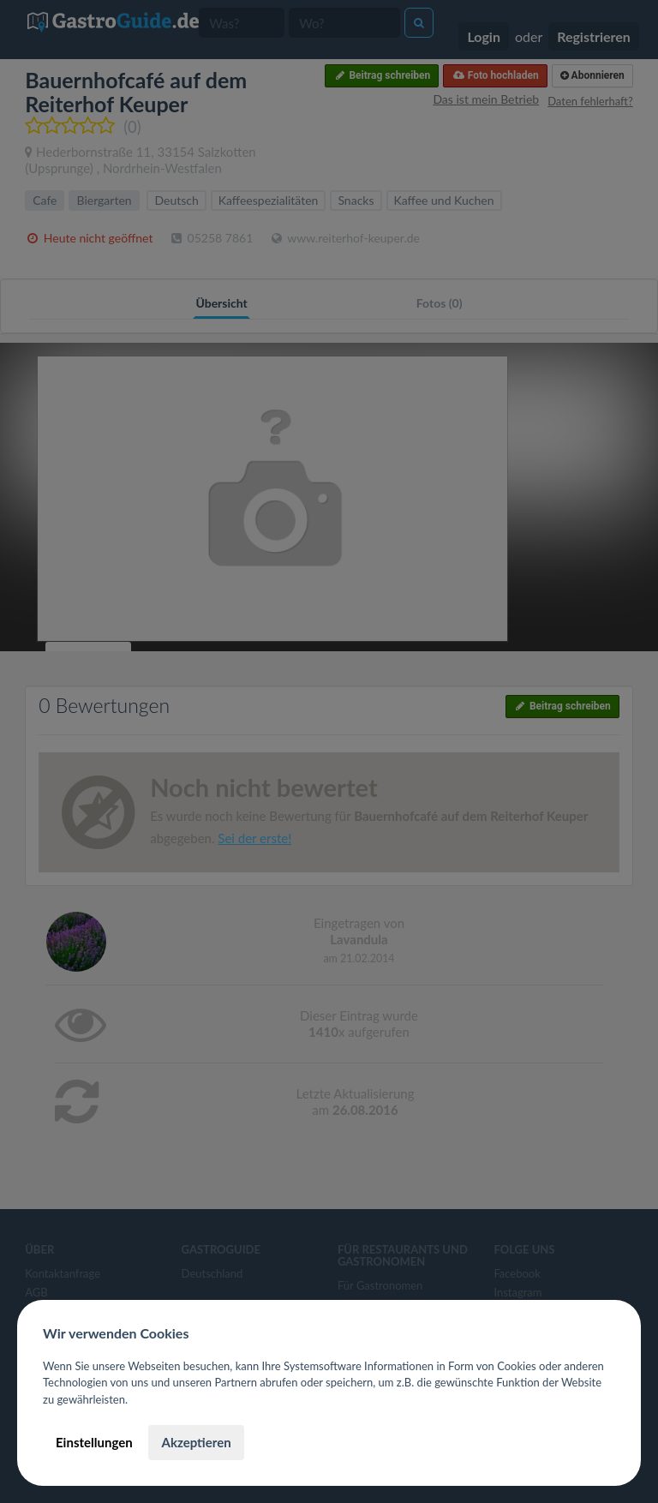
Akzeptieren (195, 1442)
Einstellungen (94, 1442)
